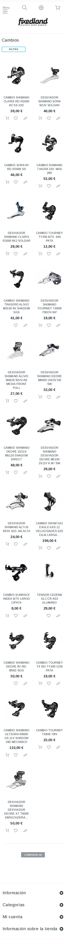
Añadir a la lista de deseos (16, 118)
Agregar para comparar (25, 118)
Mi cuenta (12, 916)
